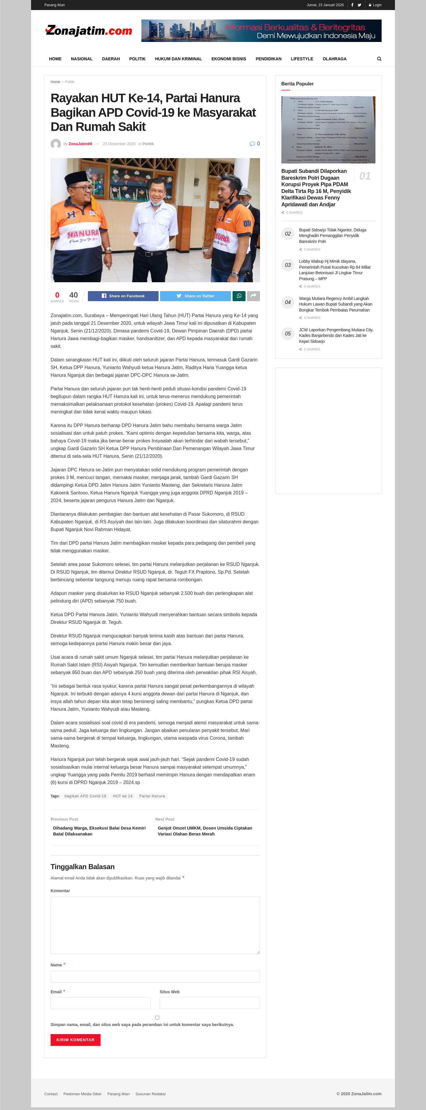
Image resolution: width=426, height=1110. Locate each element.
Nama (58, 968)
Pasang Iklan (54, 5)
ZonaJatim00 (80, 144)
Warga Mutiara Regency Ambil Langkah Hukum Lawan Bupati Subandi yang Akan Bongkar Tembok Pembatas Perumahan (335, 304)
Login (375, 5)
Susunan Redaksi (150, 1096)
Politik (137, 58)
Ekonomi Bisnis (229, 58)
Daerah (111, 58)
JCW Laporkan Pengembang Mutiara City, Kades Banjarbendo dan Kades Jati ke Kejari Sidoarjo (336, 335)
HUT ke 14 (123, 797)
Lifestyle (302, 58)
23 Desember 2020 (119, 144)
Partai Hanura (152, 797)
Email (58, 994)
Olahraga (335, 58)
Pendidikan (268, 58)
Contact (51, 1096)
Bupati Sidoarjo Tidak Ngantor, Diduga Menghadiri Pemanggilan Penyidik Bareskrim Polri (332, 236)
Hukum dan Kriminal (178, 58)
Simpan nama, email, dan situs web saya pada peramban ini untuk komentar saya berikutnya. (142, 1027)
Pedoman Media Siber (83, 1096)
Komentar (60, 893)
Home (55, 58)
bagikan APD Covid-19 (85, 797)
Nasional (82, 58)
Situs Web (170, 994)
